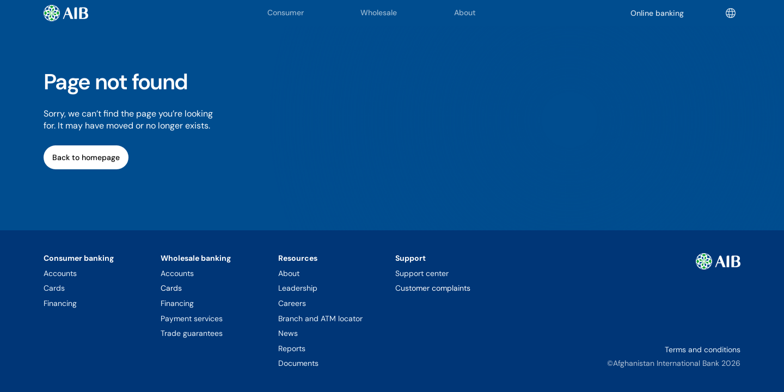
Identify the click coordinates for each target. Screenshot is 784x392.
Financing (60, 303)
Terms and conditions (702, 349)
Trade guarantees (192, 333)
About (288, 273)
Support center (422, 273)
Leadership (297, 288)
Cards (54, 288)
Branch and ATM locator (320, 318)
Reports (291, 348)
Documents (298, 363)
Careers (292, 303)
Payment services (192, 318)
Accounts (60, 273)
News (288, 333)
